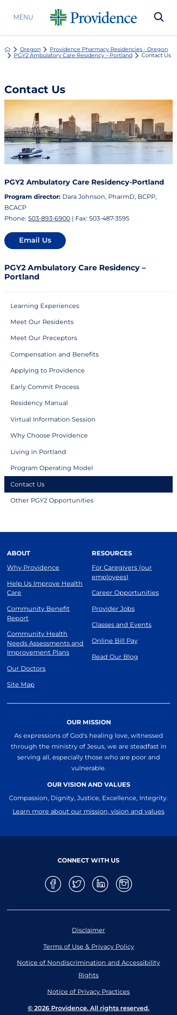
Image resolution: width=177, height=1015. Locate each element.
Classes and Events (121, 625)
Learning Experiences (44, 306)
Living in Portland (38, 452)
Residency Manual (39, 403)
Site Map (21, 684)
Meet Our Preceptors (43, 338)
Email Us (35, 240)
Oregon (30, 49)
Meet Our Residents (42, 322)
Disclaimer (88, 930)
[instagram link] (124, 884)
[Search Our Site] (159, 17)
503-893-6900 (49, 218)
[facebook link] (53, 884)
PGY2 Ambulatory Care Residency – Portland (73, 55)
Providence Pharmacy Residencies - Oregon (109, 49)
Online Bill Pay (115, 641)
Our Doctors (26, 668)
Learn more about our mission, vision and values (88, 811)
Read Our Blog (115, 657)
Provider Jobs (113, 609)
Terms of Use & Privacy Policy (88, 946)
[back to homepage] (7, 49)
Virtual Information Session (53, 419)
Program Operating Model (51, 468)
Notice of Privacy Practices (88, 992)
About (18, 553)
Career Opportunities (125, 593)
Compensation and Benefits (54, 354)
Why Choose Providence (49, 435)
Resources (112, 553)
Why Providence (33, 567)
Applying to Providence (47, 370)
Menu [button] (23, 17)
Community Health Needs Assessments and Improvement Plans (45, 643)
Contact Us (27, 484)
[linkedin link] (100, 884)
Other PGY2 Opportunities (51, 500)
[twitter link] (77, 884)
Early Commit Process (44, 387)
